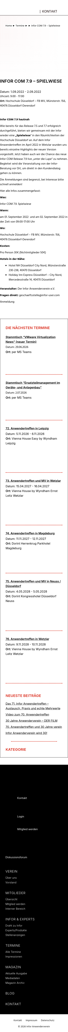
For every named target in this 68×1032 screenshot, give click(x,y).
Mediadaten (12, 978)
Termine (20, 26)
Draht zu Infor (13, 925)
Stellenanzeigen (15, 935)
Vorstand (11, 882)
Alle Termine (13, 951)
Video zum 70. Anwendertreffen (27, 714)
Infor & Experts (20, 919)
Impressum (31, 1020)
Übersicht (11, 899)
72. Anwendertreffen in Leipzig (27, 428)
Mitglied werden (27, 829)
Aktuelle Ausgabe (16, 973)
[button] (63, 11)
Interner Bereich (15, 908)
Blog (10, 993)
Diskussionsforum (16, 857)
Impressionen (13, 956)
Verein (11, 871)
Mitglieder (15, 893)
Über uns (11, 877)
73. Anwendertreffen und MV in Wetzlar (33, 481)
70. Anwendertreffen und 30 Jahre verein (34, 727)
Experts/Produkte (16, 930)
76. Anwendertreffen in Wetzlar (27, 639)
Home (8, 26)
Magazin (13, 967)
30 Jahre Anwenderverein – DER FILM (31, 720)
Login (20, 816)
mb (36, 11)
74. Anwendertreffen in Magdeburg (30, 533)
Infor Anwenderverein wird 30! (26, 733)
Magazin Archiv (15, 982)
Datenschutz (47, 1020)
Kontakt (49, 11)
